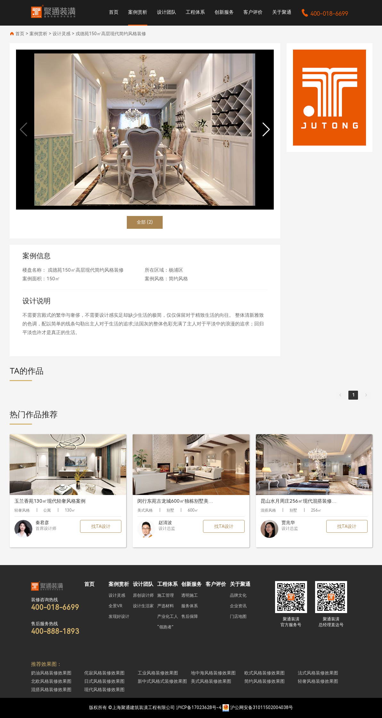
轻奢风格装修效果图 (318, 681)
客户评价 (253, 12)
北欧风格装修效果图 (51, 681)
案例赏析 (137, 12)
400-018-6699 (324, 13)
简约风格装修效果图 (264, 681)
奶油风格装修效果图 (51, 672)
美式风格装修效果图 (211, 681)
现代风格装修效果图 (104, 689)
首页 (113, 12)
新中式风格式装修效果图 (162, 681)
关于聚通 (281, 12)
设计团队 (166, 12)
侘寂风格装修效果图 (104, 672)
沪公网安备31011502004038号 (261, 707)
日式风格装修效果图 (104, 681)
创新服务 (224, 12)
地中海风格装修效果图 (213, 672)
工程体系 (195, 12)
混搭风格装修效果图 (51, 689)
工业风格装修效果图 (158, 672)
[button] (266, 130)
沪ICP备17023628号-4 (198, 707)
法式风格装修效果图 (318, 672)
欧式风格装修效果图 (264, 672)
